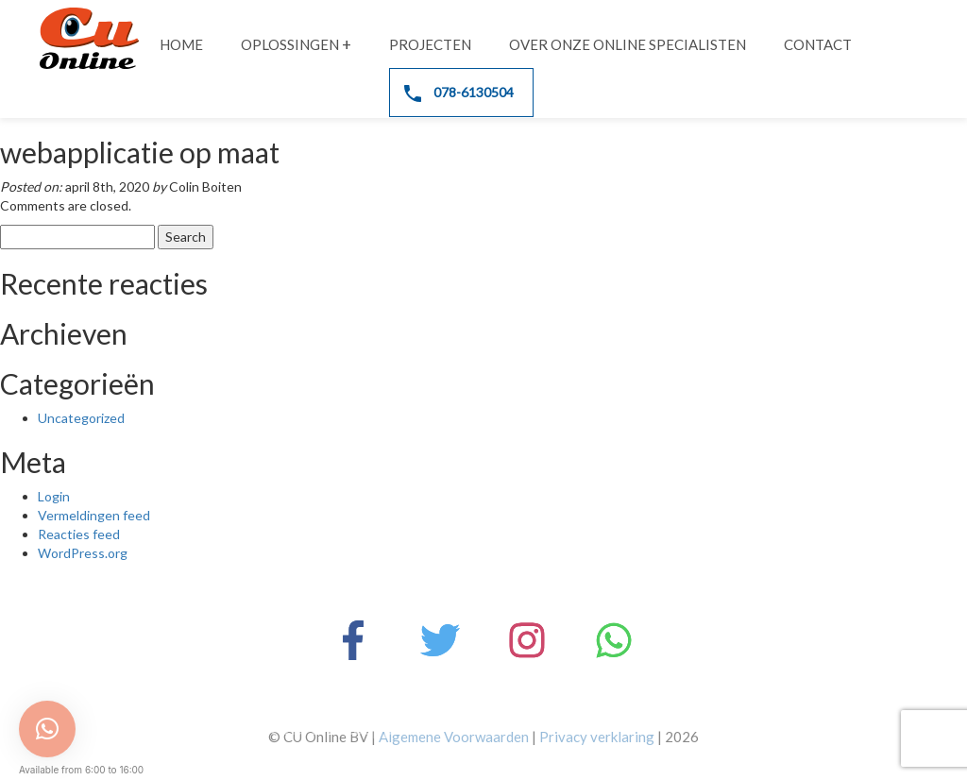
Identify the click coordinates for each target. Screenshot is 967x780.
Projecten (430, 44)
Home (181, 44)
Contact (818, 44)
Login (54, 496)
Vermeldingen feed (94, 515)
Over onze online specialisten (627, 44)
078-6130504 (459, 93)
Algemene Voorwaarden (454, 736)
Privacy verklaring (596, 736)
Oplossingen (290, 44)
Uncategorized (81, 418)
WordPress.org (82, 553)
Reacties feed (79, 534)
